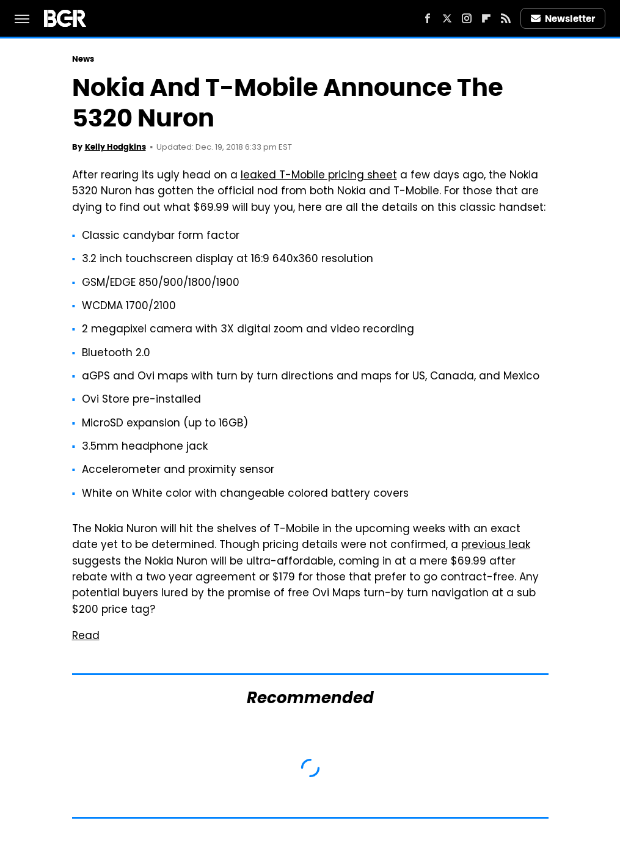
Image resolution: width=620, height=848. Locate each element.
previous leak (495, 545)
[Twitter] (447, 18)
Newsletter (563, 18)
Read (86, 636)
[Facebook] (427, 18)
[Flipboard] (486, 18)
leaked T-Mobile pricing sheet (319, 176)
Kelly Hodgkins (115, 147)
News (83, 59)
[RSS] (506, 18)
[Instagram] (467, 18)
